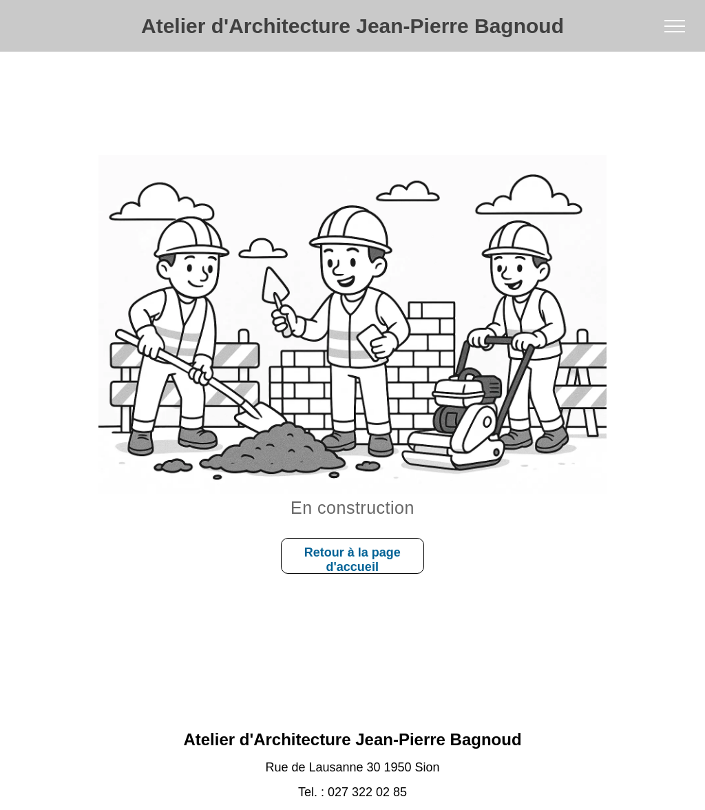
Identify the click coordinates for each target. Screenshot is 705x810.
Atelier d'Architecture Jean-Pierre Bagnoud (352, 25)
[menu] (675, 26)
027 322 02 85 (367, 792)
